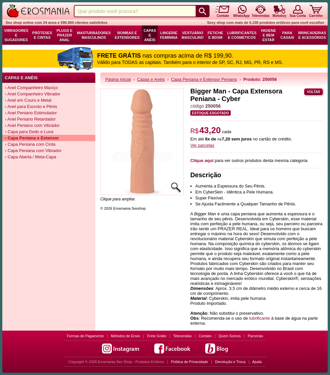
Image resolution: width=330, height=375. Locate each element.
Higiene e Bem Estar (268, 35)
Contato (205, 336)
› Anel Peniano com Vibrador (32, 125)
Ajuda (256, 362)
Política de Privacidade (189, 362)
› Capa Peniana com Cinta (30, 144)
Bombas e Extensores (127, 35)
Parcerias (255, 336)
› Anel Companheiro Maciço (31, 87)
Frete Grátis (156, 336)
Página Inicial (118, 79)
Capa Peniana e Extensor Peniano (204, 79)
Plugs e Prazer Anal (64, 35)
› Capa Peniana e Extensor (32, 137)
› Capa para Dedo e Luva (29, 131)
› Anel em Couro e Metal (28, 100)
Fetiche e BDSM (215, 35)
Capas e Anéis (150, 35)
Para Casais (287, 35)
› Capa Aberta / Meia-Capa (30, 156)
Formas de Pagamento (85, 336)
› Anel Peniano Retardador (30, 119)
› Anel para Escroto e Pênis (31, 106)
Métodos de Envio (125, 336)
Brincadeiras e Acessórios (312, 35)
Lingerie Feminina (168, 35)
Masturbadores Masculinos (94, 35)
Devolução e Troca (230, 362)
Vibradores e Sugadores (16, 35)
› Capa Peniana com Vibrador (33, 150)
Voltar (313, 92)
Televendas (182, 336)
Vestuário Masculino (193, 35)
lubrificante (259, 318)
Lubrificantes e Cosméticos (242, 35)
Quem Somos (229, 336)
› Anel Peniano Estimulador (31, 112)
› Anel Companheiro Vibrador (32, 93)
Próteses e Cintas (42, 35)
